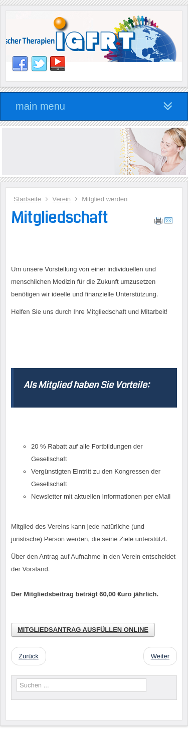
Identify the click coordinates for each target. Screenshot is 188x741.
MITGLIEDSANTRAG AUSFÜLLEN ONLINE (83, 629)
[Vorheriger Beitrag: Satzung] (28, 656)
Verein (61, 199)
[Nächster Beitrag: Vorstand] (160, 656)
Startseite (27, 199)
